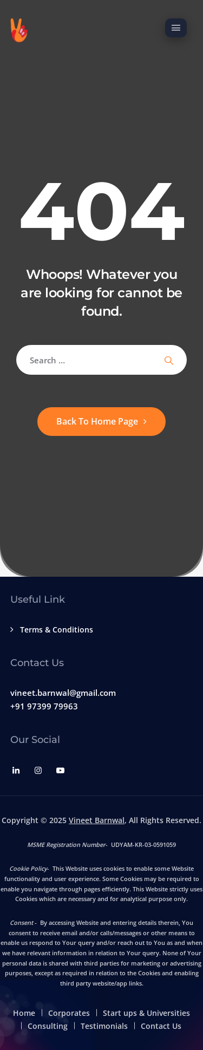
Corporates (69, 1013)
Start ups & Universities (146, 1013)
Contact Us (161, 1026)
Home (24, 1013)
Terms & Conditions (56, 629)
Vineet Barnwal (97, 820)
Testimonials (104, 1026)
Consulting (48, 1026)
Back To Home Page (97, 421)
